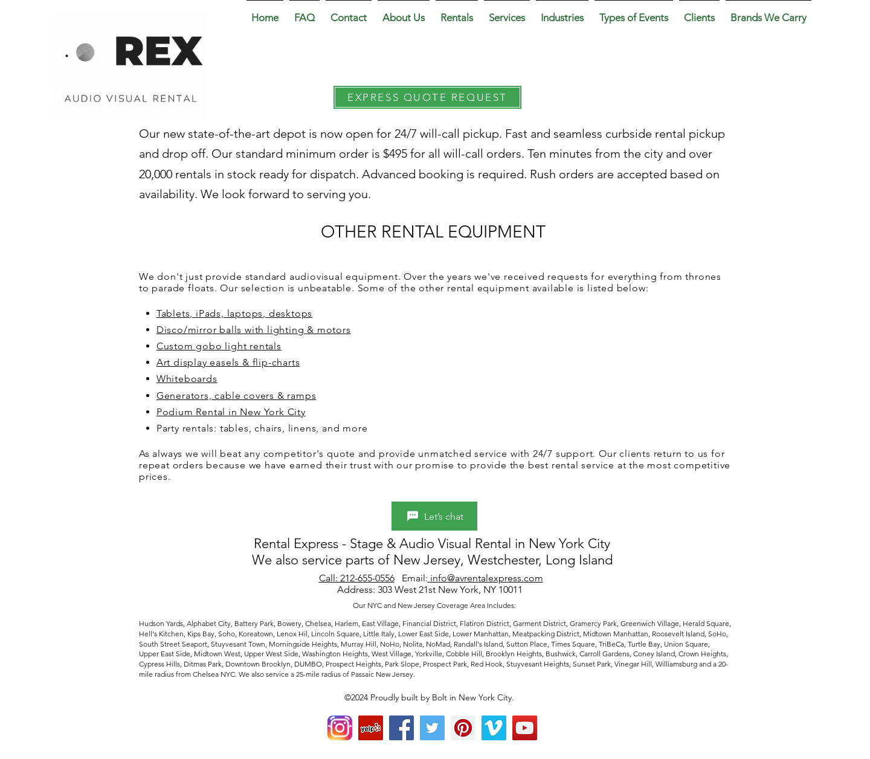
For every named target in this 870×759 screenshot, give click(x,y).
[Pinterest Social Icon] (463, 727)
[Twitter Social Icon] (432, 727)
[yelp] (370, 727)
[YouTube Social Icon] (524, 727)
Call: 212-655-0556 (357, 578)
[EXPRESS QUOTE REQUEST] (427, 97)
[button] (404, 12)
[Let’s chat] (434, 516)
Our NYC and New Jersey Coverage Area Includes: (435, 605)
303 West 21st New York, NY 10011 (451, 589)
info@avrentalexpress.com (485, 578)
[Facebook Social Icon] (401, 727)
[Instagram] (339, 727)
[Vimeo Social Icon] (494, 727)
